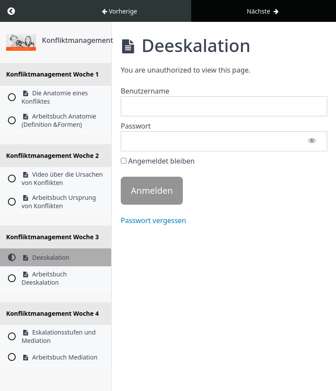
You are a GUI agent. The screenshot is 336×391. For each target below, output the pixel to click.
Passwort (136, 126)
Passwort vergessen (153, 220)
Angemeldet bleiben (158, 161)
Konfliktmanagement (77, 40)
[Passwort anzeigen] (312, 141)
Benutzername (145, 91)
